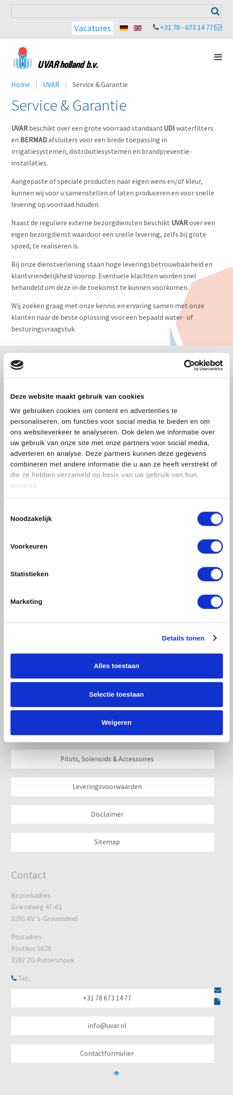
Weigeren (116, 722)
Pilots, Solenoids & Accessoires (107, 759)
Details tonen (183, 638)
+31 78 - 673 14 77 (186, 27)
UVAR (51, 84)
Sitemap (107, 842)
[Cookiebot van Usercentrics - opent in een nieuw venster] (183, 365)
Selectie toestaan (116, 694)
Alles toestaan (117, 665)
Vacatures (92, 28)
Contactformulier (107, 1053)
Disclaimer (107, 814)
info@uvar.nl (107, 1025)
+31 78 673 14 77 (107, 998)
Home (20, 84)
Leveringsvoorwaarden (107, 786)
